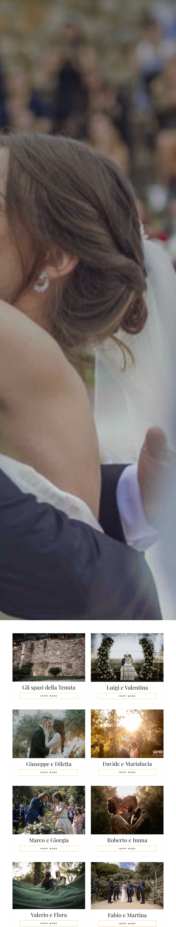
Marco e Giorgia (49, 840)
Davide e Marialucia (127, 763)
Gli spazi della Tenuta (48, 687)
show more (48, 696)
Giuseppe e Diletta (49, 764)
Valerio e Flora (49, 915)
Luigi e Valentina (127, 687)
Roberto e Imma (127, 840)
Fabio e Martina (127, 915)
